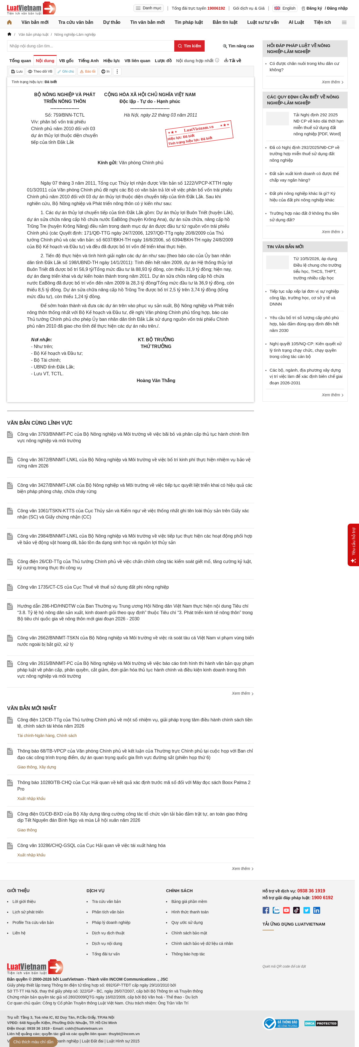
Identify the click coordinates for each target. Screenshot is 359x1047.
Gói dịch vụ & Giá (248, 8)
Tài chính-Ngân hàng (35, 735)
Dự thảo (111, 22)
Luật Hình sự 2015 (123, 1041)
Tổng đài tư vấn (106, 954)
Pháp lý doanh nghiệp (111, 922)
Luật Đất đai (92, 1041)
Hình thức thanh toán (190, 912)
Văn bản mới (35, 22)
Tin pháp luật (189, 22)
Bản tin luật (225, 22)
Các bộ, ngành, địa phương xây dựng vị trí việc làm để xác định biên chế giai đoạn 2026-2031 (306, 376)
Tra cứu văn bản (75, 22)
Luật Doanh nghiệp (62, 1041)
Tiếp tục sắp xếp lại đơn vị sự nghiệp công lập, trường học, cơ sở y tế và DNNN (304, 297)
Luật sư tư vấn (263, 22)
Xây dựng (47, 767)
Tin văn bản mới (147, 22)
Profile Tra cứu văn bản (33, 922)
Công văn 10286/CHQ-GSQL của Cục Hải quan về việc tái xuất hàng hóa (91, 845)
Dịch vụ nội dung (107, 943)
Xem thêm (243, 693)
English (284, 8)
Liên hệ (19, 933)
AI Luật (296, 22)
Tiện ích (322, 22)
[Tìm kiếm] (189, 46)
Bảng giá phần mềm (189, 901)
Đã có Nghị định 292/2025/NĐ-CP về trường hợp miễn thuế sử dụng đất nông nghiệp (304, 154)
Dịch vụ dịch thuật (108, 933)
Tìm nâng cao (238, 46)
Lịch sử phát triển (27, 912)
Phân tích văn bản (108, 912)
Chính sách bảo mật (189, 933)
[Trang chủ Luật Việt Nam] (31, 8)
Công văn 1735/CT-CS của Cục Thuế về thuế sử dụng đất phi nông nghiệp (93, 587)
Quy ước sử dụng (187, 922)
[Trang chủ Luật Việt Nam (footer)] (35, 973)
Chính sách (67, 735)
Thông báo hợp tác (188, 954)
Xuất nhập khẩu (31, 798)
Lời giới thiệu (23, 901)
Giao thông (27, 767)
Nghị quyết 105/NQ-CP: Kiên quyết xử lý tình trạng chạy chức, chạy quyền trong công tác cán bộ (306, 350)
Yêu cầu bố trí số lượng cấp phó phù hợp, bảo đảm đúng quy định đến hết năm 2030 (304, 324)
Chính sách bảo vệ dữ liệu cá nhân (202, 943)
